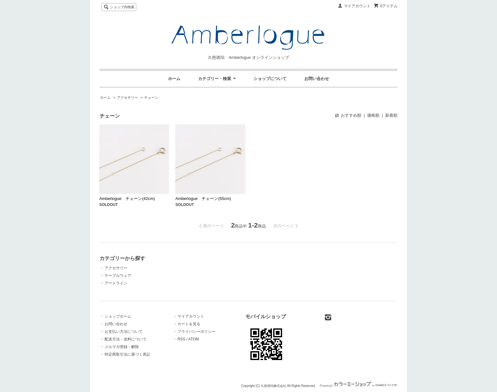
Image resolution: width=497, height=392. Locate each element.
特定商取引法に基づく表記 (127, 354)
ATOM (193, 339)
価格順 (373, 115)
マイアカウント (357, 6)
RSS (181, 339)
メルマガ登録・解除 (122, 347)
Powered (358, 386)
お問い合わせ (316, 78)
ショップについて (270, 78)
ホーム (174, 78)
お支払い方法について (124, 331)
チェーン (151, 97)
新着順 (391, 115)
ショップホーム (118, 316)
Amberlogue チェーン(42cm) (127, 198)
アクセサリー (127, 97)
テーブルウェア (118, 275)
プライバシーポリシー (197, 331)
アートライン (116, 283)
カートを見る (189, 324)
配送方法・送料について (125, 339)
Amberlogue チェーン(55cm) (203, 198)
